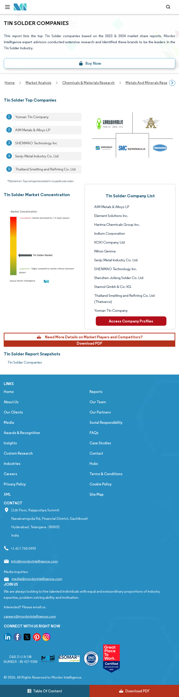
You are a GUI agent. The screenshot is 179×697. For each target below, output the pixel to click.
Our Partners (100, 412)
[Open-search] (169, 7)
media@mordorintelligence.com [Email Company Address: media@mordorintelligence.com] (37, 579)
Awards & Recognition (22, 433)
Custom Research (18, 453)
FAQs (94, 433)
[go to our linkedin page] (8, 638)
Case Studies (100, 443)
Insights (10, 443)
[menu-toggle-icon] (7, 7)
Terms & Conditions (106, 474)
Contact (96, 453)
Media (9, 422)
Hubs (94, 463)
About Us (11, 402)
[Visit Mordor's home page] (20, 7)
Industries (12, 463)
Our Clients (13, 412)
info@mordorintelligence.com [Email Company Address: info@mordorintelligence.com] (34, 561)
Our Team (98, 402)
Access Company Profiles (131, 321)
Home (9, 391)
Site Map (96, 494)
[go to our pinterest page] (37, 638)
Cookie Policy (101, 484)
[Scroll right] (172, 83)
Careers (10, 474)
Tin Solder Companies (24, 362)
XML (7, 494)
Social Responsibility (106, 422)
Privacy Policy (15, 484)
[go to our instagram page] (46, 638)
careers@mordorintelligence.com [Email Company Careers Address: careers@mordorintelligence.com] (30, 616)
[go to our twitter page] (27, 638)
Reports (96, 391)
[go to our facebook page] (17, 638)
